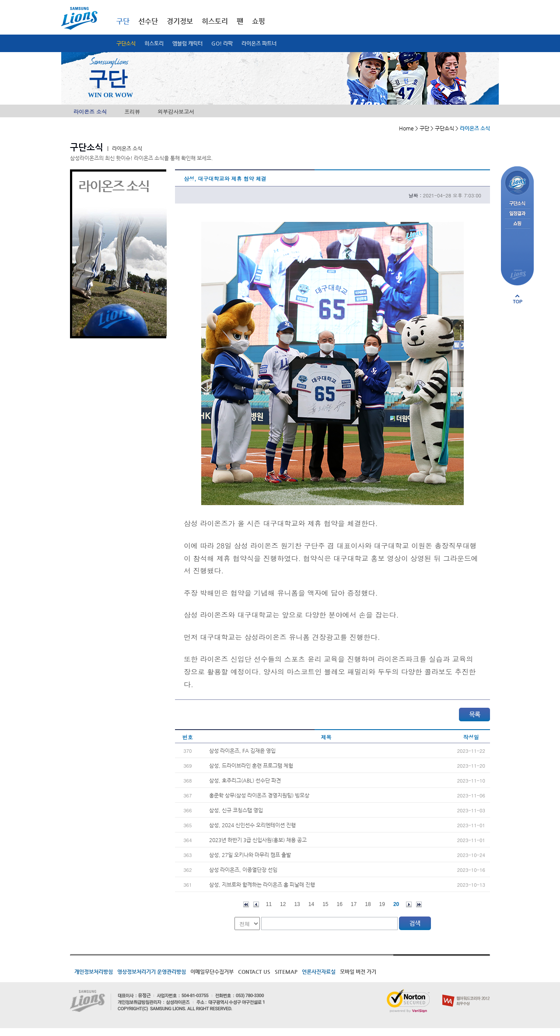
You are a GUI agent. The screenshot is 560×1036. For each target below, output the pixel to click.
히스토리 (154, 43)
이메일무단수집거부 (212, 972)
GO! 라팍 (222, 43)
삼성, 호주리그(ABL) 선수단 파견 (245, 780)
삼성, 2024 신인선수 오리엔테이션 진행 (252, 825)
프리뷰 (132, 111)
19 (382, 904)
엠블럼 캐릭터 (187, 43)
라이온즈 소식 (90, 111)
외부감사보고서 (176, 111)
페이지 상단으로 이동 (517, 299)
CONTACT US (254, 972)
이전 (256, 904)
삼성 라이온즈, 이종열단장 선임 (243, 870)
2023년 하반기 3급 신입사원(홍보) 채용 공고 (258, 840)
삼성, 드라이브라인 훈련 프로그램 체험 (251, 765)
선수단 (148, 21)
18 (368, 904)
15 (325, 904)
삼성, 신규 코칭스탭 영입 (236, 810)
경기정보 (180, 21)
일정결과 (517, 214)
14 (311, 904)
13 (297, 904)
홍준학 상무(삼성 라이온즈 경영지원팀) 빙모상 (259, 795)
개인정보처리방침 (93, 972)
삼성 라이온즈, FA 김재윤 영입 (242, 751)
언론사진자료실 (319, 972)
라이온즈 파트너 (259, 43)
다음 (409, 904)
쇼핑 (258, 21)
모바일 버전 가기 (358, 972)
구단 (123, 21)
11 (269, 904)
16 (340, 904)
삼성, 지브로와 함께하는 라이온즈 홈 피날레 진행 (262, 884)
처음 (246, 904)
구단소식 (126, 43)
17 (354, 904)
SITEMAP (286, 972)
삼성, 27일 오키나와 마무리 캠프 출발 (250, 855)
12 (283, 904)
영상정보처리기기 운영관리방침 (151, 972)
